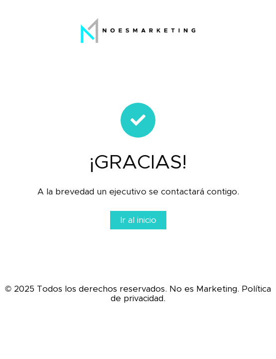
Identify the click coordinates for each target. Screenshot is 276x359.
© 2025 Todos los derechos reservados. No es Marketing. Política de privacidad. (138, 294)
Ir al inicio (138, 220)
